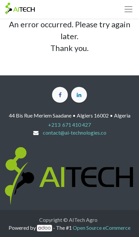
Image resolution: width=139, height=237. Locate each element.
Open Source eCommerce (101, 227)
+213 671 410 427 (69, 124)
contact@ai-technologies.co (74, 132)
